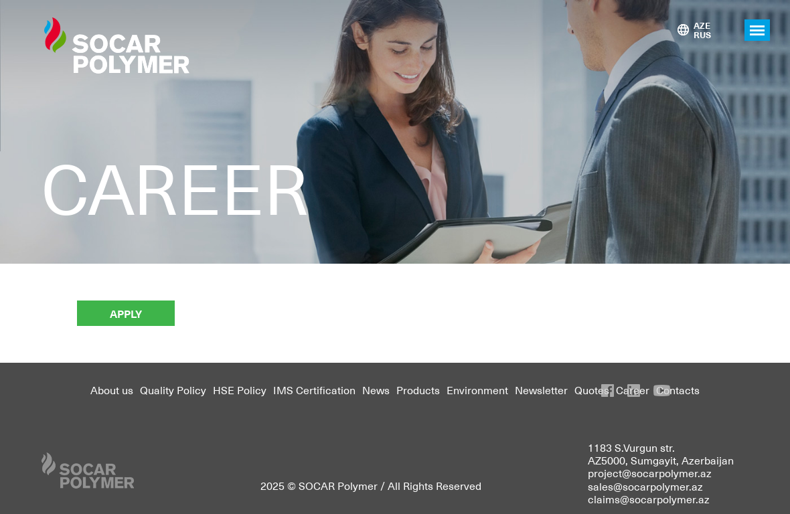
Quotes (591, 389)
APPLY (126, 313)
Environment (477, 389)
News (376, 389)
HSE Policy (239, 389)
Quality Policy (173, 389)
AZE (702, 25)
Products (418, 389)
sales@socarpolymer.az (645, 486)
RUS (702, 34)
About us (111, 389)
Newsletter (541, 389)
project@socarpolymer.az (650, 472)
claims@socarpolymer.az (649, 499)
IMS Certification (314, 389)
